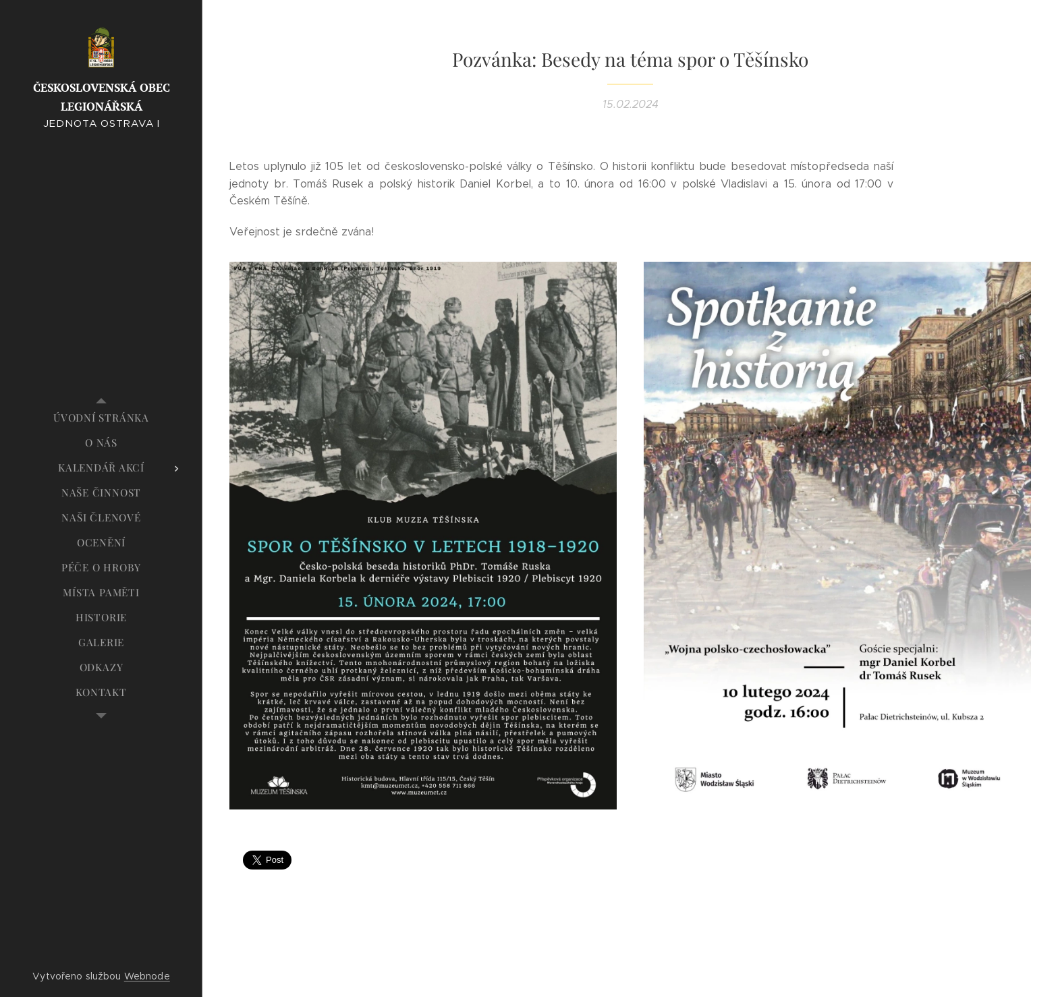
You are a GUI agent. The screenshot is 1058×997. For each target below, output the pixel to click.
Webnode (147, 976)
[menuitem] (101, 418)
